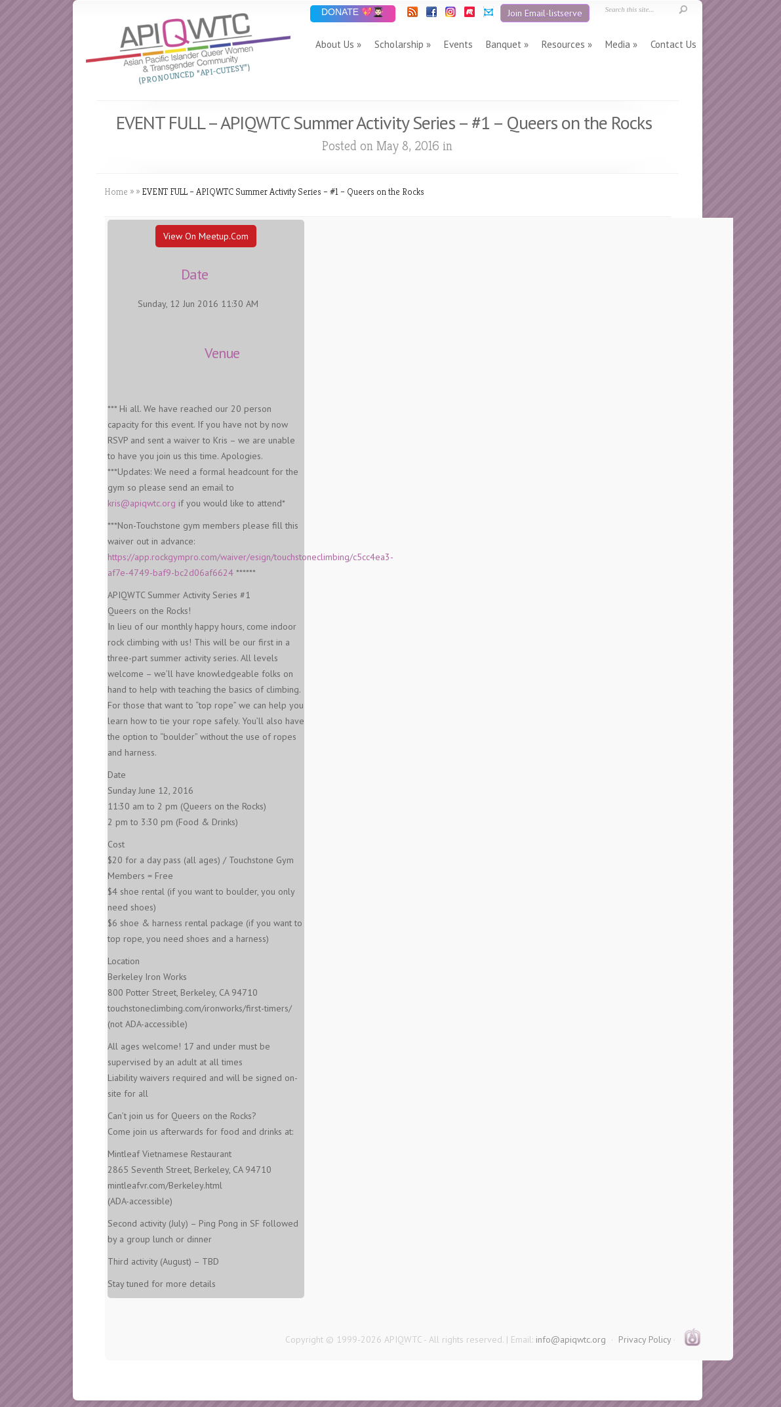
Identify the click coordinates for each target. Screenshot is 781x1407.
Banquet (503, 44)
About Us (334, 44)
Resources (563, 44)
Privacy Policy (644, 1339)
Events (458, 44)
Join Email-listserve (545, 13)
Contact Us (673, 44)
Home (116, 191)
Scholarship (399, 44)
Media (617, 44)
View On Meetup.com (206, 236)
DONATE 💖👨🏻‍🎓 (352, 13)
